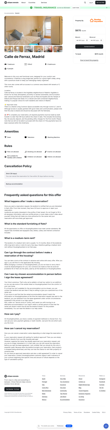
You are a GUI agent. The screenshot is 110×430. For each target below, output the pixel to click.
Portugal (44, 381)
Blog (80, 387)
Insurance (63, 384)
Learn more (75, 7)
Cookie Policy (96, 412)
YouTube (101, 384)
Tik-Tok (101, 387)
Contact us (82, 381)
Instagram (102, 378)
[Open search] (85, 2)
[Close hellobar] (107, 8)
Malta (43, 393)
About (23, 2)
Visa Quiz (63, 387)
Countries (31, 2)
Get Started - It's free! (12, 389)
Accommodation (9, 13)
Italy (43, 384)
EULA (103, 412)
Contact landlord (89, 46)
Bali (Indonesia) (46, 390)
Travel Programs (83, 390)
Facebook (102, 381)
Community (63, 390)
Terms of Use (78, 412)
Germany (44, 396)
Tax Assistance (64, 381)
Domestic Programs (84, 393)
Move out (96, 39)
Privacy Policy (67, 412)
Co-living (81, 396)
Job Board (63, 396)
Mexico (44, 399)
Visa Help (63, 378)
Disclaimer (87, 412)
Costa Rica (45, 387)
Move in (82, 39)
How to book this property (89, 60)
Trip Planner (63, 393)
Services (44, 2)
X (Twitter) (102, 390)
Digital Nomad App (84, 384)
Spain (43, 378)
